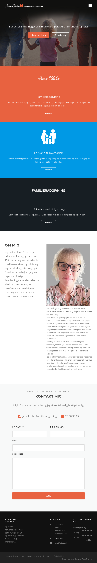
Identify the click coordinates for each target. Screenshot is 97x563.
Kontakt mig (60, 35)
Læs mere (48, 113)
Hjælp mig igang (38, 35)
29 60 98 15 (59, 538)
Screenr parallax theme (71, 559)
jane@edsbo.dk (61, 543)
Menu (90, 5)
